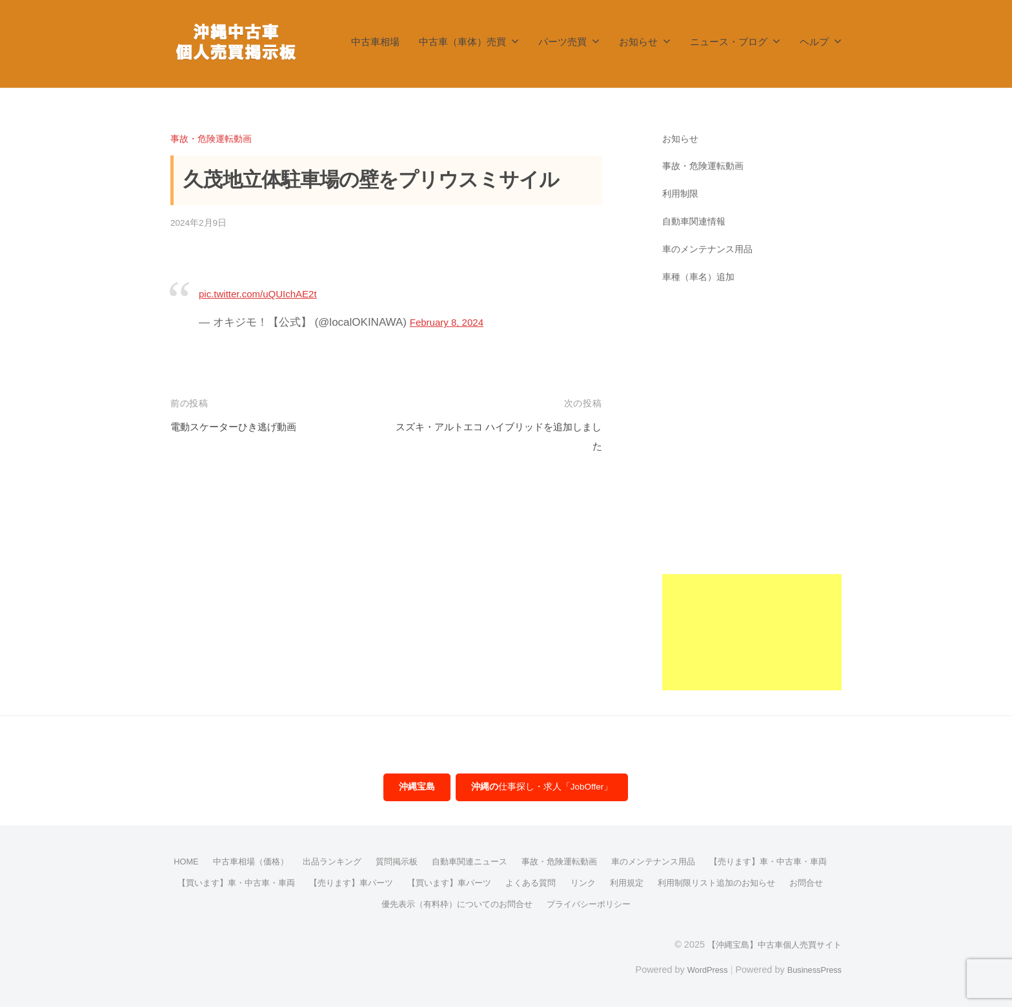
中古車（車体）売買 (462, 41)
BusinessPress (811, 970)
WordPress (697, 970)
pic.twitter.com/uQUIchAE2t (265, 294)
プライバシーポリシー (690, 905)
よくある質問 (700, 884)
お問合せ (436, 905)
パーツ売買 (562, 41)
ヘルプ (814, 41)
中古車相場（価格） (305, 864)
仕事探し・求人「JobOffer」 (543, 788)
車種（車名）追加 (701, 276)
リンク (754, 884)
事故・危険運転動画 (214, 138)
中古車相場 (375, 41)
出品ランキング (391, 864)
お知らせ (638, 41)
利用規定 (800, 884)
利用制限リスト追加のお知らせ (340, 905)
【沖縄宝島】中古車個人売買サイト (769, 945)
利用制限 (681, 193)
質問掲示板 (460, 864)
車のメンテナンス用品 (710, 248)
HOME (236, 864)
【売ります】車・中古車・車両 (245, 884)
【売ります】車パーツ (508, 884)
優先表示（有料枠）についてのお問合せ (549, 905)
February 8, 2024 (451, 322)
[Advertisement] (752, 496)
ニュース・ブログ (728, 41)
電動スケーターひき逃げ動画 (241, 427)
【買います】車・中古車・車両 (386, 884)
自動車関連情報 (696, 220)
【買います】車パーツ (613, 884)
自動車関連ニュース (537, 864)
